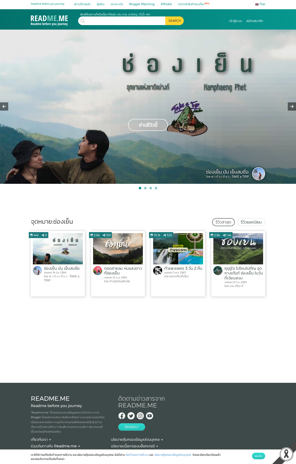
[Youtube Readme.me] (149, 417)
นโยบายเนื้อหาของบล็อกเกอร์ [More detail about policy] (134, 446)
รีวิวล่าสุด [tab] (223, 222)
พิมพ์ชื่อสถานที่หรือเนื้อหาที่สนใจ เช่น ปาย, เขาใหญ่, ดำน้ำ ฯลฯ (115, 14)
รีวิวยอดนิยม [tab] (251, 222)
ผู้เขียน (100, 4)
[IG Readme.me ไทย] (140, 417)
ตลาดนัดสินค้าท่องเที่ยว (193, 4)
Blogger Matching (142, 4)
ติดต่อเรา (131, 427)
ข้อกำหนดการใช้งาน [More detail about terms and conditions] (137, 455)
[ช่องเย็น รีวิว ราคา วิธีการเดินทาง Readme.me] (54, 19)
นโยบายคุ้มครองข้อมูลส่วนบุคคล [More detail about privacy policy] (137, 439)
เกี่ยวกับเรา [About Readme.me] (41, 439)
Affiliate (166, 4)
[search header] (126, 20)
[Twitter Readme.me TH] (131, 417)
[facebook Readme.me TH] (121, 417)
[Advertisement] (148, 338)
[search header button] (174, 20)
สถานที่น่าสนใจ (82, 4)
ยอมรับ (258, 456)
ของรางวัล (117, 4)
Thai (260, 4)
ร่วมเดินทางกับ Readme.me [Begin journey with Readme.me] (55, 446)
